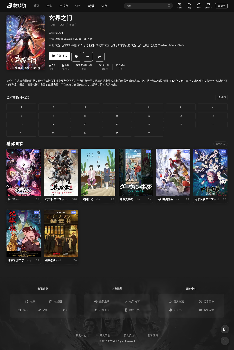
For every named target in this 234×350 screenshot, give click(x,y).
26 (149, 133)
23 (53, 133)
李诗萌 (68, 39)
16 (53, 124)
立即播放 (62, 57)
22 (21, 133)
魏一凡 (82, 39)
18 (117, 124)
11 (117, 116)
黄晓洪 (59, 32)
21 (212, 124)
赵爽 (75, 39)
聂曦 (89, 39)
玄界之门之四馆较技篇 (117, 45)
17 (85, 124)
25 (117, 133)
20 (181, 124)
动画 (62, 25)
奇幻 (71, 25)
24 (85, 133)
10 (85, 116)
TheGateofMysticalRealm (171, 45)
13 (181, 116)
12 (149, 116)
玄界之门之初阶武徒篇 (91, 45)
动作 (53, 25)
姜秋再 (59, 39)
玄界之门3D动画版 (66, 45)
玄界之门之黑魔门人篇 (144, 45)
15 (21, 124)
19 (149, 124)
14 (212, 116)
